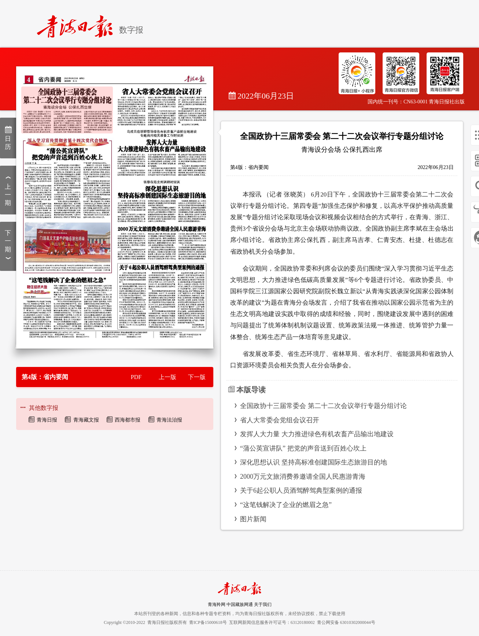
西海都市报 (127, 420)
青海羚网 (216, 604)
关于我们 (263, 604)
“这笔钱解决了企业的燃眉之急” (286, 504)
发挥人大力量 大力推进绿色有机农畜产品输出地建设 (317, 434)
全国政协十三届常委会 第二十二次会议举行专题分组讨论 (323, 405)
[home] (77, 23)
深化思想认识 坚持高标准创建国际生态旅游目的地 (313, 462)
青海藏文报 (86, 420)
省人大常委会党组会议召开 (279, 420)
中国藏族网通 (239, 604)
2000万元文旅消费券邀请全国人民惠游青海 (302, 476)
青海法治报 (169, 420)
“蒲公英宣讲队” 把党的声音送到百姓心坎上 (303, 448)
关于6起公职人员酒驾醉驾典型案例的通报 (301, 490)
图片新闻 (253, 519)
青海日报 (47, 420)
